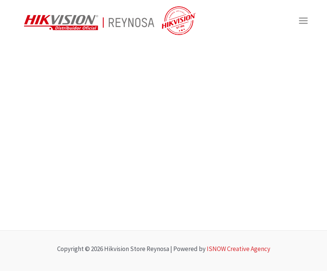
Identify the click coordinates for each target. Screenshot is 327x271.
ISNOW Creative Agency (238, 249)
